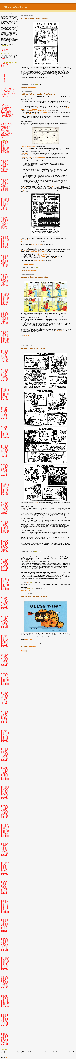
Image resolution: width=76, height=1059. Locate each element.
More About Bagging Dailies (6, 88)
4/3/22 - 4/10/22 (4, 926)
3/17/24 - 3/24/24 (4, 1023)
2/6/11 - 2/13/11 (4, 401)
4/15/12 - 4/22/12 (4, 458)
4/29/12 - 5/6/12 (4, 460)
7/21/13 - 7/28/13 (4, 518)
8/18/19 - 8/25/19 (4, 820)
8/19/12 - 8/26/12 (4, 473)
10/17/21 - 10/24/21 (5, 903)
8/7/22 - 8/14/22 (4, 943)
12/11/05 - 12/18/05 (5, 151)
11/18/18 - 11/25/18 (5, 783)
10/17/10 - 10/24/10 (5, 385)
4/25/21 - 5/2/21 (4, 879)
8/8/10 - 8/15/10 (4, 377)
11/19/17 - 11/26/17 (5, 733)
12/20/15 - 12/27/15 (5, 638)
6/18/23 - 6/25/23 (4, 986)
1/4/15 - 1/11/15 (4, 591)
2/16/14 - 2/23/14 (4, 547)
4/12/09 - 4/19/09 (4, 313)
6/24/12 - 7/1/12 (4, 467)
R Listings (3, 82)
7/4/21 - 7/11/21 (4, 889)
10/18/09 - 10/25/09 (5, 339)
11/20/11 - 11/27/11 (5, 438)
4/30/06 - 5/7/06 (4, 170)
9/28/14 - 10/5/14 (4, 577)
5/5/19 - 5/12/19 (4, 805)
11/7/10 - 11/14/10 (4, 388)
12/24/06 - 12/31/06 (5, 200)
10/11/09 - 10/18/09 (5, 338)
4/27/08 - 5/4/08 (4, 266)
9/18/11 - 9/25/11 (4, 429)
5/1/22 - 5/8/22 (4, 930)
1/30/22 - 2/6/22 (4, 917)
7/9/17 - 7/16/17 (4, 715)
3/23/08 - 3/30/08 (4, 261)
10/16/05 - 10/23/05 (5, 143)
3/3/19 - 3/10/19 (4, 797)
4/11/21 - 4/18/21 (4, 878)
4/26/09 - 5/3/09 (4, 315)
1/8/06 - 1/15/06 (4, 155)
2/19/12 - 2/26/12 (4, 450)
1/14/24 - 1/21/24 (4, 1014)
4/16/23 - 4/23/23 (4, 977)
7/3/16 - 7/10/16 (4, 665)
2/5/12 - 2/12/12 (4, 448)
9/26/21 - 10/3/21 (4, 900)
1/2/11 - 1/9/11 (4, 396)
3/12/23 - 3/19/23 (4, 973)
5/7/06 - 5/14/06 (4, 171)
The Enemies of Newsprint (6, 85)
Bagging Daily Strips (5, 87)
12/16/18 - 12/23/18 (5, 786)
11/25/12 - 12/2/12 (4, 486)
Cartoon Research (25, 239)
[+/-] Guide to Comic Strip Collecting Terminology (8, 94)
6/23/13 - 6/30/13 (4, 515)
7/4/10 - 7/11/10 (4, 372)
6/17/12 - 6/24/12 (4, 466)
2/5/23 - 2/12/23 (4, 968)
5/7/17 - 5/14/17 (4, 707)
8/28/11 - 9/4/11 (4, 426)
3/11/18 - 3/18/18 (4, 748)
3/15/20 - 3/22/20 (4, 847)
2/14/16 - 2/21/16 (4, 646)
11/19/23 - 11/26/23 (5, 1007)
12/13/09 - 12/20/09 (5, 346)
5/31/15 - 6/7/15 (4, 611)
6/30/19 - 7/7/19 (4, 813)
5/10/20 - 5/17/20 (4, 851)
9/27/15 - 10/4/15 (4, 627)
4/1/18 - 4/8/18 (4, 751)
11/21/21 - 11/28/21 (5, 908)
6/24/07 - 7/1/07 (4, 225)
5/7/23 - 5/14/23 (4, 980)
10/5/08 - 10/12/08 (4, 288)
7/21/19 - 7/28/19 (4, 816)
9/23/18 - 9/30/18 (4, 775)
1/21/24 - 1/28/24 (4, 1015)
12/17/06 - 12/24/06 (5, 199)
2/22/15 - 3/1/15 (4, 597)
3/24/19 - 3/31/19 (4, 800)
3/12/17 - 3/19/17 (4, 699)
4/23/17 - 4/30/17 (4, 705)
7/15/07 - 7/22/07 (4, 228)
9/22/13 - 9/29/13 (4, 527)
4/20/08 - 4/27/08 (4, 265)
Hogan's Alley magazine (5, 102)
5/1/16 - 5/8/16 (4, 656)
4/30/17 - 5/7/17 (4, 706)
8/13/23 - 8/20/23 (4, 993)
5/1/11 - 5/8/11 (4, 410)
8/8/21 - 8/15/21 (4, 894)
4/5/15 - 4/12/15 (4, 603)
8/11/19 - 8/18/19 (4, 819)
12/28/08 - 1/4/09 (4, 299)
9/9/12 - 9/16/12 (4, 476)
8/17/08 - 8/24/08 (4, 281)
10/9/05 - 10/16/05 (4, 142)
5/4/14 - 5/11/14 (4, 557)
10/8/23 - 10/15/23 (4, 1001)
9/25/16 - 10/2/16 (4, 676)
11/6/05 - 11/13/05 (4, 146)
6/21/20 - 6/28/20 (4, 857)
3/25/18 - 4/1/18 (4, 750)
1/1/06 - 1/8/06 (4, 154)
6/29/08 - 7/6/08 (4, 274)
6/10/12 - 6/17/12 (4, 465)
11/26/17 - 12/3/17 (4, 734)
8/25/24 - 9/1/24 (4, 1045)
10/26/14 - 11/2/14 (4, 581)
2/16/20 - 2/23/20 (4, 843)
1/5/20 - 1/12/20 (4, 838)
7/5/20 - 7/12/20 (4, 859)
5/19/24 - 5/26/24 (4, 1031)
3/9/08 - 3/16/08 (4, 259)
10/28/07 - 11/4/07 (4, 241)
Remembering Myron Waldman (37, 251)
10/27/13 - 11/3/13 (4, 532)
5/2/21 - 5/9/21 (4, 880)
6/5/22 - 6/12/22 (4, 935)
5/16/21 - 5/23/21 (4, 882)
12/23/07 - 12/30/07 (5, 249)
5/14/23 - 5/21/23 (4, 981)
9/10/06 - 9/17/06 (4, 186)
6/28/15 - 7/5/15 (4, 614)
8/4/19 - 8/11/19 (4, 818)
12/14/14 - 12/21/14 (5, 588)
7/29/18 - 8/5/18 (4, 767)
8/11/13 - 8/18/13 (4, 521)
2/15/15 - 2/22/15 (4, 596)
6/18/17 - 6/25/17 (4, 712)
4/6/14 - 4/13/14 (4, 554)
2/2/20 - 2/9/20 (4, 841)
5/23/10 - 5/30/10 (4, 366)
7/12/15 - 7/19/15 (4, 616)
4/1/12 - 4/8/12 (4, 456)
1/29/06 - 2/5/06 (4, 157)
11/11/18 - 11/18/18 (5, 782)
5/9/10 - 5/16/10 (4, 365)
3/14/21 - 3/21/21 (4, 874)
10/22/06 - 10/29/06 (5, 192)
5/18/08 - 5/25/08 (4, 269)
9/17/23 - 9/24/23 (4, 998)
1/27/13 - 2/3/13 (4, 495)
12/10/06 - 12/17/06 (5, 198)
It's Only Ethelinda (60, 330)
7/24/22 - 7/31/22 (4, 941)
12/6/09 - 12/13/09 (4, 345)
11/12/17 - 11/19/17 (5, 732)
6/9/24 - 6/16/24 (4, 1034)
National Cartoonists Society (6, 116)
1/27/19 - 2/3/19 (4, 792)
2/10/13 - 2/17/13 (4, 497)
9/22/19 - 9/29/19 (4, 823)
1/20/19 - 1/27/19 (4, 791)
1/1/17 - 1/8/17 (4, 689)
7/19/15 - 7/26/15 (4, 617)
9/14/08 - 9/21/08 (4, 285)
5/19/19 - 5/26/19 (4, 807)
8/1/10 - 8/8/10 (4, 376)
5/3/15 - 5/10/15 (4, 607)
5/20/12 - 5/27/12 (4, 462)
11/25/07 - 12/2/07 (4, 245)
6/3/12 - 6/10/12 (4, 464)
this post (3, 58)
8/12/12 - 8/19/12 (4, 472)
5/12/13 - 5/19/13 (4, 509)
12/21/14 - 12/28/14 (5, 589)
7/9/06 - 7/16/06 (4, 177)
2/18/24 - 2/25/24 (4, 1019)
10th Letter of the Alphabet (6, 111)
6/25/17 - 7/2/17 (4, 713)
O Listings (3, 79)
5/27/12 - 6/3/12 (4, 463)
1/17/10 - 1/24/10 (4, 350)
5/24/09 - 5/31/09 (4, 319)
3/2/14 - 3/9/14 (4, 549)
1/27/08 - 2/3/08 (4, 253)
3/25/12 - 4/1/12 (4, 455)
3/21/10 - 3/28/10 (4, 359)
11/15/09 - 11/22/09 (5, 342)
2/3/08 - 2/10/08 (4, 254)
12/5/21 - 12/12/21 (4, 910)
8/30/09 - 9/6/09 (4, 332)
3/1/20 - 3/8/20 (4, 845)
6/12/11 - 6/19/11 (4, 416)
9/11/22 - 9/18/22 (4, 948)
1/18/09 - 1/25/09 (4, 302)
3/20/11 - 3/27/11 (4, 406)
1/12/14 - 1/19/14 (4, 542)
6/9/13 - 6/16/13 (4, 513)
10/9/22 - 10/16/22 (4, 952)
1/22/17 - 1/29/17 (4, 692)
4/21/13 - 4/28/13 (4, 506)
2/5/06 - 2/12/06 (4, 158)
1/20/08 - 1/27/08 (4, 252)
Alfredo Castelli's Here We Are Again (8, 114)
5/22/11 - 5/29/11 (4, 413)
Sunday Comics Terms (5, 96)
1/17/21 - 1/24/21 (4, 866)
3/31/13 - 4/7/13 (4, 503)
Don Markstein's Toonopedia (6, 133)
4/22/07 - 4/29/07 (4, 216)
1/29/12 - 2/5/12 (4, 447)
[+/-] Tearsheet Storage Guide (7, 84)
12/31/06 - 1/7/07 (4, 201)
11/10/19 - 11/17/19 (5, 830)
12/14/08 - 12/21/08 (5, 297)
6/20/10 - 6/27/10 (4, 370)
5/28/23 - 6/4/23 (4, 983)
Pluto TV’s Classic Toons (32, 113)
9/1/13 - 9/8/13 (4, 524)
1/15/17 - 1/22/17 (4, 691)
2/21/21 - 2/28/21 (4, 871)
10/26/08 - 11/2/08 (4, 290)
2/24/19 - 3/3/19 (4, 796)
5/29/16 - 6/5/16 (4, 660)
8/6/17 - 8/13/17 (4, 719)
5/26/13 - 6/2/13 (4, 511)
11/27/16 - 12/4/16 (4, 685)
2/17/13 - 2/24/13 (4, 498)
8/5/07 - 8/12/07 (4, 230)
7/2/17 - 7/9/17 (4, 714)
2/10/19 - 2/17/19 (4, 794)
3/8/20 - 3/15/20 (4, 846)
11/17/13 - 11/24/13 (5, 535)
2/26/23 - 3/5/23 (4, 971)
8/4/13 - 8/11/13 (4, 520)
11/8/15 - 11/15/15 (4, 632)
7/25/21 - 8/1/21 (4, 892)
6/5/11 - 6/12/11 (4, 415)
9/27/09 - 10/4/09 (4, 336)
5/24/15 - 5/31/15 (4, 610)
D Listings (3, 67)
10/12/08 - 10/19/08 (5, 289)
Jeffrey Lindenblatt (5, 47)
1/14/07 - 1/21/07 (4, 203)
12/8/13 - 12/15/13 (4, 537)
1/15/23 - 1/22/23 (4, 965)
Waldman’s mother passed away (28, 242)
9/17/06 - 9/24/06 (4, 187)
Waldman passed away (36, 244)
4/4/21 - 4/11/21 (4, 877)
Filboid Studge (4, 129)
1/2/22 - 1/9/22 (4, 914)
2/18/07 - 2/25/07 (4, 208)
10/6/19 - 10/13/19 (4, 825)
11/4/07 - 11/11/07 (4, 242)
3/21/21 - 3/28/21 (4, 875)
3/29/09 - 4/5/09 (4, 311)
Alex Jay (3, 48)
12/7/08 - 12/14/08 (4, 296)
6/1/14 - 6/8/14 (4, 561)
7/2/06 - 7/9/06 (4, 176)
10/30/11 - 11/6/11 (4, 435)
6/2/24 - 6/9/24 (4, 1033)
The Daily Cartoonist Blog (6, 112)
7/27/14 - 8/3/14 (4, 569)
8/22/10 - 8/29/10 (4, 379)
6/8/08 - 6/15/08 (4, 271)
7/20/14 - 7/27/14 (4, 568)
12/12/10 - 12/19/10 (5, 393)
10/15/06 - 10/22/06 (5, 191)
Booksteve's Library (5, 135)
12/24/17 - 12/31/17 (5, 738)
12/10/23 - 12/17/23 (5, 1010)
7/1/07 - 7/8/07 (4, 226)
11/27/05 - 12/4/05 (4, 149)
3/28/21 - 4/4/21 (4, 876)
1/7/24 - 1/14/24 (4, 1013)
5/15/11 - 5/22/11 (4, 412)
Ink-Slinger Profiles (28, 264)
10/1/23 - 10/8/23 (4, 1000)
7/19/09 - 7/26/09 (4, 327)
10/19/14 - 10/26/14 (5, 580)
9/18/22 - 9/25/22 (4, 949)
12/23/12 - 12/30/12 (5, 490)
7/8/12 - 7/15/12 (4, 469)
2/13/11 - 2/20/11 (4, 402)
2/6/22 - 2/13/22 (4, 918)
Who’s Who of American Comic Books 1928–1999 (33, 157)
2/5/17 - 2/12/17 (4, 694)
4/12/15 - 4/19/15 (4, 604)
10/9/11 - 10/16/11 (4, 432)
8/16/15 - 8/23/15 (4, 621)
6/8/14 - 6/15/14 (4, 562)
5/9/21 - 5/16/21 (4, 881)
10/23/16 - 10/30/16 (5, 680)
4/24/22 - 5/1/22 (4, 929)
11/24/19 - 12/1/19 (4, 832)
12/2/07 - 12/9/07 (4, 246)
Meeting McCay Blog (5, 130)
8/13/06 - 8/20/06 (4, 182)
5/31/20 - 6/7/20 (4, 854)
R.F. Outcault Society (5, 131)
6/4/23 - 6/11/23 (4, 984)
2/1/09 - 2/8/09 (4, 304)
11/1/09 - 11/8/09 (4, 340)
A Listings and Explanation (6, 64)
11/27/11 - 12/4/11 (4, 439)
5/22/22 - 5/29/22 (4, 933)
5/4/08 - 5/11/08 (4, 267)
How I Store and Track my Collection (8, 91)
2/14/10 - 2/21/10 (4, 354)
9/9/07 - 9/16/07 (4, 234)
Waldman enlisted (25, 153)
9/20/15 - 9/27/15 (4, 626)
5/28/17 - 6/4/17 (4, 709)
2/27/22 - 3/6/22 (4, 921)
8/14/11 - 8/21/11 (4, 424)
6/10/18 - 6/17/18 (4, 761)
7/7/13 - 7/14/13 (4, 517)
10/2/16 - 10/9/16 (4, 677)
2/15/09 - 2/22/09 (4, 306)
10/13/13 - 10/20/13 (5, 530)
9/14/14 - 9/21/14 (4, 575)
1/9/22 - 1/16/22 (4, 915)
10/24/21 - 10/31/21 (5, 904)
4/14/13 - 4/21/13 (4, 505)
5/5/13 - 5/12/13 (4, 508)
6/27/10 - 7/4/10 (4, 371)
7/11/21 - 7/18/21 (4, 890)
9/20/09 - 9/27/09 (4, 335)
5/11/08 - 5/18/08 (4, 268)
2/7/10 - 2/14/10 (4, 353)
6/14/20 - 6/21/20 (4, 856)
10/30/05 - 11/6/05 (4, 145)
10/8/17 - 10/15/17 (4, 727)
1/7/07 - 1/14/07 (4, 202)
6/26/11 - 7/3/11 (4, 418)
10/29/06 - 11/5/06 (4, 193)
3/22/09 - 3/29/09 (4, 310)
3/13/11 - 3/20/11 (4, 405)
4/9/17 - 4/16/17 (4, 703)
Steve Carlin (23, 187)
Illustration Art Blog (4, 128)
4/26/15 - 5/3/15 (4, 606)
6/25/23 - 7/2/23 (4, 987)
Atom (7, 1057)
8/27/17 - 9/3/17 (4, 722)
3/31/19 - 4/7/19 (4, 801)
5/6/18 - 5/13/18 (4, 756)
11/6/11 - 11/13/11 (4, 436)
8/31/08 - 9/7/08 (4, 283)
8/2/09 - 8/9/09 (4, 328)
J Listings (3, 74)
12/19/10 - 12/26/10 (5, 394)
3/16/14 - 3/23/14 (4, 551)
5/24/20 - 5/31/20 (4, 853)
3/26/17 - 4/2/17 (4, 701)
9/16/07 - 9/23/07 (4, 235)
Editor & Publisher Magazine (6, 107)
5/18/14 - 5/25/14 (4, 559)
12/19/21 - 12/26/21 (5, 912)
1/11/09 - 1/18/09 (4, 301)
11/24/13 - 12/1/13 (4, 536)
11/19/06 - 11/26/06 (5, 195)
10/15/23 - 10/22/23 (5, 1002)
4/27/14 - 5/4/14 (4, 556)
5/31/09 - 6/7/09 (4, 320)
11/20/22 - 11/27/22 (5, 957)
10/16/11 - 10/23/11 (5, 433)
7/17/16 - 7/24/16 (4, 667)
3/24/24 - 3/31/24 (4, 1024)
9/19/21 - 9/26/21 (4, 899)
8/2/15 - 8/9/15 (4, 619)
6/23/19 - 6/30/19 (4, 812)
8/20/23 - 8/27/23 (4, 994)
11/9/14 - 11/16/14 (4, 583)
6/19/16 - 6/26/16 (4, 663)
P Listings (3, 80)
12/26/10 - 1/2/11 (4, 395)
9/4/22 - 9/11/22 (4, 947)
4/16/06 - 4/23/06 (4, 168)
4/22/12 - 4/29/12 (4, 459)
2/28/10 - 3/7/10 (4, 356)
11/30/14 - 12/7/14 (4, 586)
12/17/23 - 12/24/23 (5, 1011)
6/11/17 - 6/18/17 (4, 711)
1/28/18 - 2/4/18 (4, 743)
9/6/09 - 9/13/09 (4, 333)
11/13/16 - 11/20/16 (5, 683)
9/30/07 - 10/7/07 (4, 237)
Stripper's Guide (15, 7)
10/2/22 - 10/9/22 (4, 951)
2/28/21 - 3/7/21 (4, 872)
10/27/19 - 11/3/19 (4, 828)
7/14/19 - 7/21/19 (4, 815)
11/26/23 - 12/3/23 (4, 1008)
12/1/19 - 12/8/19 (4, 833)
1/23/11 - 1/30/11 (4, 399)
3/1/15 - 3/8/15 (4, 598)
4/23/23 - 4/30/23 (4, 978)
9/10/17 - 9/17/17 (4, 724)
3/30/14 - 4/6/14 (4, 553)
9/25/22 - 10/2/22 (4, 950)
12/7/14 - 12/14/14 (4, 587)
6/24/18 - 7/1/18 (4, 763)
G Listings (3, 70)
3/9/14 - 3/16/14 (4, 550)
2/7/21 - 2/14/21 (4, 869)
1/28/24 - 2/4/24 (4, 1016)
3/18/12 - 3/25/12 (4, 454)
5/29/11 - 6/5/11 (4, 414)
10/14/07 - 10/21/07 (5, 239)
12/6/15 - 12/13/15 (4, 636)
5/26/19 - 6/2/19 (4, 808)
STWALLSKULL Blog (5, 122)
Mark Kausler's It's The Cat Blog (7, 123)
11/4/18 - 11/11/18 (4, 781)
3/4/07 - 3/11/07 (4, 210)
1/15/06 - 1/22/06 (4, 156)
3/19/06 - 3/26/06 (4, 164)
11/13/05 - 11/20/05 (5, 147)
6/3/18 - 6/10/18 (4, 760)
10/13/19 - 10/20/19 (5, 826)
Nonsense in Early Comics (6, 115)
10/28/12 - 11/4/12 (4, 482)
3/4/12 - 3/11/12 (4, 452)
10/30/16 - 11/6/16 (4, 681)
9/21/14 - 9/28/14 (4, 576)
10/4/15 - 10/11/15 (4, 628)
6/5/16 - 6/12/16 (4, 661)
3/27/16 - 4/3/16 (4, 651)
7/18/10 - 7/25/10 (4, 374)
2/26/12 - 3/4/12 (4, 451)
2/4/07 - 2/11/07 (4, 206)
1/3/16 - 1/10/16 (4, 640)
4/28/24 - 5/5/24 (4, 1029)
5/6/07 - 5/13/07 (4, 218)
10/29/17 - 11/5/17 (4, 730)
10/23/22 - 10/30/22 (5, 954)
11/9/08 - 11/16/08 (4, 292)
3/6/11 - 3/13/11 (4, 404)
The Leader (23, 160)
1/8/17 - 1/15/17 (4, 690)
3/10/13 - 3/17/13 (4, 500)
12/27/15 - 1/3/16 (4, 639)
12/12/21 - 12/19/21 (5, 911)
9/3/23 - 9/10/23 (4, 996)
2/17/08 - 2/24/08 (4, 256)
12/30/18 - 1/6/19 (4, 788)
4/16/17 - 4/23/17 (4, 704)
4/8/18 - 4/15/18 (4, 752)
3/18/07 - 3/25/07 (4, 212)
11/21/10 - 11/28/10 (5, 390)
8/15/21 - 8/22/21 (4, 895)
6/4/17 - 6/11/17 (4, 710)
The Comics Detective (5, 110)
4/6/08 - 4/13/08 (4, 263)
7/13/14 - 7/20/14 (4, 567)
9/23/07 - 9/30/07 (4, 236)
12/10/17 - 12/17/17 (5, 736)
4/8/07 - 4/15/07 (4, 214)
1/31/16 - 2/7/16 (4, 644)
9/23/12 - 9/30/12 (4, 478)
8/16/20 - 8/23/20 (4, 861)
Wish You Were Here (29, 639)
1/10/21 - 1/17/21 (4, 865)
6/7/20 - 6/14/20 (4, 855)
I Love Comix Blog (4, 127)
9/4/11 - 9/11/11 (4, 427)
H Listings (3, 71)
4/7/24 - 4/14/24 (4, 1026)
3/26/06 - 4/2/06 (4, 165)
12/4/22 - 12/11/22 (4, 959)
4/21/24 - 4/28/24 (4, 1028)
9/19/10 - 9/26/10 (4, 383)
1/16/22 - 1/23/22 (4, 916)
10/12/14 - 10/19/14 (5, 579)
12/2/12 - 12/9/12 (4, 487)
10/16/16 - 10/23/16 (5, 679)
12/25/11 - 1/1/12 (4, 442)
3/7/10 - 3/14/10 (4, 357)
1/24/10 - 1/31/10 (4, 351)
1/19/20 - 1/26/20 (4, 840)
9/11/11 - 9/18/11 (4, 428)
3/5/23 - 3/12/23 (4, 972)
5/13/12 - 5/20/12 (4, 461)
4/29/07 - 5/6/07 (4, 217)
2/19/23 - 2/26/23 (4, 970)
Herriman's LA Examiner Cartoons (32, 81)
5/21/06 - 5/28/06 (4, 173)
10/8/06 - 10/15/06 (4, 190)
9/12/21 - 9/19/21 (4, 898)
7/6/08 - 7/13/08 (4, 275)
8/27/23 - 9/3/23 (4, 995)
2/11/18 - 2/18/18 (4, 745)
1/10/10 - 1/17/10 (4, 349)
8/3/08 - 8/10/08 (4, 279)
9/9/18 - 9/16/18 (4, 773)
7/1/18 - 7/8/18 (4, 764)
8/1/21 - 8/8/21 (4, 893)
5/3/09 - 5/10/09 (4, 316)
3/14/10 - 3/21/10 (4, 358)
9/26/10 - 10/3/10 (4, 384)
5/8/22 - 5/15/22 (4, 931)
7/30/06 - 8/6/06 (4, 180)
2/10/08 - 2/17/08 (4, 255)
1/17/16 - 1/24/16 (4, 642)
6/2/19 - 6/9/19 (4, 809)
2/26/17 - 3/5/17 (4, 697)
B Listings (3, 65)
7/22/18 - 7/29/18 (4, 766)
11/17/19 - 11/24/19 (5, 831)
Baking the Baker (4, 134)
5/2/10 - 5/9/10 (4, 364)
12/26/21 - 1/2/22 (4, 913)
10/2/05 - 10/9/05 (4, 141)
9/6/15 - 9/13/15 (4, 624)
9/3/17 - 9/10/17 (4, 723)
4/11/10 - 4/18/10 (4, 361)
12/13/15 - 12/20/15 (5, 637)
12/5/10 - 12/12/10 (4, 392)
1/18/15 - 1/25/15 (4, 593)
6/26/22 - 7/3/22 (4, 937)
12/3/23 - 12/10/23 (4, 1009)
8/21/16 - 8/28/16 (4, 671)
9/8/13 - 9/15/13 (4, 525)
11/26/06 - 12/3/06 (4, 196)
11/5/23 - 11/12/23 (4, 1005)
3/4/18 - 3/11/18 (4, 747)
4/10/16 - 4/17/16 (4, 653)
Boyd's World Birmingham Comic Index (8, 137)
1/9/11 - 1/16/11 (4, 397)
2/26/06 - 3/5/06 (4, 161)
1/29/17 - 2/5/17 (4, 693)
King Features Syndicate (5, 104)
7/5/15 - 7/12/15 (4, 615)
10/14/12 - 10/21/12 (5, 480)
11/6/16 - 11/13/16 (4, 682)
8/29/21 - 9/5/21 (4, 897)
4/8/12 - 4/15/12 (4, 457)
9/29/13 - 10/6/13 (4, 528)
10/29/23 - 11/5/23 (4, 1004)
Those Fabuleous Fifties (5, 126)
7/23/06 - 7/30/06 (4, 179)
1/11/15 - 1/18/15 (4, 592)
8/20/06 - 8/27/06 (4, 183)
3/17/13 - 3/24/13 (4, 501)
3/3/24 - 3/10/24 (4, 1021)
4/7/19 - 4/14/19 (4, 802)
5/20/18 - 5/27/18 (4, 758)
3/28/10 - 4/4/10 (4, 360)
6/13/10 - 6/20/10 (4, 369)
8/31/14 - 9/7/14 (4, 574)
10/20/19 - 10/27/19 (5, 827)
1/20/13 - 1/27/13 (4, 494)
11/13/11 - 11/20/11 (5, 437)
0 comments (36, 84)
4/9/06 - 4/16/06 (4, 167)
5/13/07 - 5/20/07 (4, 219)
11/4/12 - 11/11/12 (4, 483)
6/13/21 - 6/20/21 (4, 886)
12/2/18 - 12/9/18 (4, 784)
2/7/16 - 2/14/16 (4, 645)
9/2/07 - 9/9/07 (4, 233)
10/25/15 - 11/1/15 (4, 631)
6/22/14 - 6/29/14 (4, 564)
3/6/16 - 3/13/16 (4, 649)
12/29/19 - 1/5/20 (4, 837)
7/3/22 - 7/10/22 (4, 938)
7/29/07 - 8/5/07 (4, 229)
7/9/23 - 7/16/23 (4, 989)
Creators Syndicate (4, 103)
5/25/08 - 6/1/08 (4, 270)
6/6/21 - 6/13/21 (4, 885)
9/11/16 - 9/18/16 (4, 674)
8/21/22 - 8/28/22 (4, 945)
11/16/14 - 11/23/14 (5, 584)
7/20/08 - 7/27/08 (4, 277)
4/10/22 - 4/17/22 (4, 927)
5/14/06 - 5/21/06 (4, 172)
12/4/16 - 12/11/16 (4, 686)
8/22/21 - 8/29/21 (4, 896)
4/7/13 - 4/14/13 (4, 504)
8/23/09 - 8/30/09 (4, 331)
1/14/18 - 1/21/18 (4, 741)
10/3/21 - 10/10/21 (4, 901)
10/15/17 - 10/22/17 (5, 728)
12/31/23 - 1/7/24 (4, 1012)
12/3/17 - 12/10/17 (4, 735)
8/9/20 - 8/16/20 (4, 860)
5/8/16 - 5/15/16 (4, 657)
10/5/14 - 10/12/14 (4, 578)
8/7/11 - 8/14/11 (4, 423)
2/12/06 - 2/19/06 (4, 159)
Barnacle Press (4, 108)
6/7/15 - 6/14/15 (4, 612)
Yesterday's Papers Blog (5, 118)
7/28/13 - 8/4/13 (4, 519)
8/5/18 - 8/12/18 (4, 768)
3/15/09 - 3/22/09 (4, 309)
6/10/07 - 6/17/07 (4, 223)
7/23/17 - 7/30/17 (4, 717)
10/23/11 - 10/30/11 (5, 434)
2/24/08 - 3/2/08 (4, 257)
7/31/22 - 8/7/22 (4, 942)
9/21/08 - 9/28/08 (4, 286)
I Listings (3, 72)
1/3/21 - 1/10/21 (4, 864)
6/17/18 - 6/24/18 (4, 762)
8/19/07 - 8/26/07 (4, 232)
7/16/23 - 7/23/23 (4, 990)
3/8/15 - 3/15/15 (4, 599)
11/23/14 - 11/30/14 (5, 585)
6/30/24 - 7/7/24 (4, 1037)
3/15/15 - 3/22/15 (4, 600)
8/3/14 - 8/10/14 (4, 570)
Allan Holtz (31, 582)
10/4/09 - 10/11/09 (4, 337)
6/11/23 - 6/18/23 (4, 985)
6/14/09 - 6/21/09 (4, 322)
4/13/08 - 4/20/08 (4, 264)
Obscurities (27, 335)
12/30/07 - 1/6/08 (4, 250)
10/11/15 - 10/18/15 (5, 629)
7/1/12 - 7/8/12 (4, 468)
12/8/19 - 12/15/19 (4, 834)
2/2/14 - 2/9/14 (4, 545)
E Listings (3, 68)
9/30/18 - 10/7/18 (4, 776)
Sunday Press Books (5, 121)
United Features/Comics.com (6, 105)
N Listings (3, 78)
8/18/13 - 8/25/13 (4, 522)
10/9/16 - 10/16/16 (4, 678)
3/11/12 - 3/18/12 (4, 453)
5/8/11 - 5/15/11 (4, 411)
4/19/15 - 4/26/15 (4, 605)
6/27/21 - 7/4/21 (4, 888)
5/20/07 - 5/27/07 (4, 220)
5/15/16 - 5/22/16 (4, 658)
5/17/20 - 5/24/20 (4, 852)
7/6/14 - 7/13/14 (4, 566)
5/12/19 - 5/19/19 (4, 806)
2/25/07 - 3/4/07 (4, 209)
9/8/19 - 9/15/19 (4, 822)
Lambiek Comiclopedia (5, 132)
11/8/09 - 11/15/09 (4, 341)
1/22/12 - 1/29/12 (4, 446)
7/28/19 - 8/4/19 (4, 817)
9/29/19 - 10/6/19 (4, 824)
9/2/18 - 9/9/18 (4, 772)
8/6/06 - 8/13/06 (4, 181)
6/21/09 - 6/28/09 (4, 323)
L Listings (3, 76)
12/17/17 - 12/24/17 (5, 737)
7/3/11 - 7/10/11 (4, 419)
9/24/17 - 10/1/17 (4, 726)
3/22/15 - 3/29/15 (4, 601)
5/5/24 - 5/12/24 (4, 1030)
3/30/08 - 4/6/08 (4, 262)
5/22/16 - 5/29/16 (4, 659)
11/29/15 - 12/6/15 (4, 635)
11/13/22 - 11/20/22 (5, 956)
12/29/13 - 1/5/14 (4, 540)
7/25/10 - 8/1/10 (4, 375)
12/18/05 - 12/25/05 (5, 152)
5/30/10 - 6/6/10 (4, 367)
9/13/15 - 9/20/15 (4, 625)
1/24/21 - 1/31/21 (4, 867)
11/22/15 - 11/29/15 (5, 634)
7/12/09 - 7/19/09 (4, 326)
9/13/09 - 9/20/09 (4, 334)
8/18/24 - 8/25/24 (4, 1044)
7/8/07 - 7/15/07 (4, 227)
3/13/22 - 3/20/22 (4, 923)
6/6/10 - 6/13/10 (4, 368)
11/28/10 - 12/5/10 (4, 391)
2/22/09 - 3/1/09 (4, 307)
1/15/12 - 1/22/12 (4, 445)
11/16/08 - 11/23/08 (5, 293)
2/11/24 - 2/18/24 (4, 1018)
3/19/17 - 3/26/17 (4, 700)
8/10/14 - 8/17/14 (4, 571)
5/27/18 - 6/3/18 (4, 759)
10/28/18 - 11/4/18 (4, 780)
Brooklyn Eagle (27, 148)
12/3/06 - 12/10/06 (4, 197)
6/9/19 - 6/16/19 (4, 810)
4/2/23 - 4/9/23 (4, 975)
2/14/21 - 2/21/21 (4, 870)
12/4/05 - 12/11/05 (4, 150)
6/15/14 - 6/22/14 (4, 563)
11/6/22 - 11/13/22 (4, 955)
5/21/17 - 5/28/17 (4, 708)
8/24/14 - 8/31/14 (4, 573)
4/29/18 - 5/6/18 (4, 755)
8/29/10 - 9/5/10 (4, 380)
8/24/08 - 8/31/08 (4, 282)
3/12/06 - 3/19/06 (4, 163)
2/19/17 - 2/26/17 (4, 696)
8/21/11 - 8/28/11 (4, 425)
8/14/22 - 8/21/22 (4, 944)
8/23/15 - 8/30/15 (4, 622)
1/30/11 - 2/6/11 (4, 400)
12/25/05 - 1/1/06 (4, 153)
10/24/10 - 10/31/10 (5, 386)
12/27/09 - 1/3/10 (4, 347)
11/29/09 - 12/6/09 (4, 344)
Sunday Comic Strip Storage (6, 90)
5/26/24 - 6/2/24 (4, 1032)
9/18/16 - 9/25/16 (4, 675)
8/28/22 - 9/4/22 (4, 946)
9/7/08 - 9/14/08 (4, 284)
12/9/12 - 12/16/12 (4, 488)
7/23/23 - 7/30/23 (4, 991)
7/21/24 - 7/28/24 (4, 1040)
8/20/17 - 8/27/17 (4, 721)
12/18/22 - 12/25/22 (5, 961)
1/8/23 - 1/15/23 (4, 964)
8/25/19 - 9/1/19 (4, 821)
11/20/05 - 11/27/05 (5, 148)
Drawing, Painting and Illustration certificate (39, 110)
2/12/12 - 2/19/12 (4, 449)
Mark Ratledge (4, 49)
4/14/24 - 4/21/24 (4, 1027)
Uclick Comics (4, 106)
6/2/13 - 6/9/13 (4, 512)
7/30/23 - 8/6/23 (4, 992)
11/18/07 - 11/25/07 (5, 244)
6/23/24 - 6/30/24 (4, 1036)
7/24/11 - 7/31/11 (4, 422)
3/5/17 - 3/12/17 (4, 698)
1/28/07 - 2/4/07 (4, 205)
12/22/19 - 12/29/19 (5, 836)
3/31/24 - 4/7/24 (4, 1025)
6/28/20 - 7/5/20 (4, 858)
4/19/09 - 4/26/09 (4, 314)
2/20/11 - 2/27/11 (4, 403)
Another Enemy (4, 86)
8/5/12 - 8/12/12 (4, 471)
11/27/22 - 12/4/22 (4, 958)
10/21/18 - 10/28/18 (5, 779)
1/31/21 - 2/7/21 (4, 868)
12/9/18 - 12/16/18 (4, 785)
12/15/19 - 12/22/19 (5, 835)
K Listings (3, 75)
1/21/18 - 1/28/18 (4, 742)
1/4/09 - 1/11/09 (4, 300)
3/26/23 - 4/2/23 (4, 974)
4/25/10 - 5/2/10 (4, 363)
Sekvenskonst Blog (4, 119)
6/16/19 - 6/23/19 (4, 811)
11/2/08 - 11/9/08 (4, 291)
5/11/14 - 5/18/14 (4, 558)
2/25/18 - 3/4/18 (4, 746)
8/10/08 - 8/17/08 (4, 280)
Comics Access (4, 109)
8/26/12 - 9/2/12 (4, 474)
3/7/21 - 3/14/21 (4, 873)
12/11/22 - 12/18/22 (5, 960)
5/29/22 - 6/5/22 (4, 934)
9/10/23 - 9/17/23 (4, 997)
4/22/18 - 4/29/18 (4, 754)
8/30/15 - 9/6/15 (4, 623)
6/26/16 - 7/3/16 (4, 664)
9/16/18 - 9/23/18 (4, 774)
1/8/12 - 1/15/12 (4, 444)
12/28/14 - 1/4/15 (4, 590)
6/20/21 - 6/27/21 (4, 887)
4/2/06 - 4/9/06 (4, 166)
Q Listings (3, 81)
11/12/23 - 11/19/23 (5, 1006)
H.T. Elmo (35, 502)
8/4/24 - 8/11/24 (4, 1042)
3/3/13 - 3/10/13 (4, 499)
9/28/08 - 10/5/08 (4, 287)
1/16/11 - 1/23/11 (4, 398)
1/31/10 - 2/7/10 (4, 352)
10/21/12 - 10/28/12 (5, 481)
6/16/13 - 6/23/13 (4, 514)
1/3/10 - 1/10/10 (4, 348)
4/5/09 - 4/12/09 (4, 312)
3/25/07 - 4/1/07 (4, 213)
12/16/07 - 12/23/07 (5, 248)
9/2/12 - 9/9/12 (4, 475)
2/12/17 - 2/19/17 (4, 695)
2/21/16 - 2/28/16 (4, 647)
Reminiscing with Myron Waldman (40, 253)
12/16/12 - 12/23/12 (5, 489)
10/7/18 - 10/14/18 (4, 777)
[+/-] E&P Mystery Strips (6, 63)
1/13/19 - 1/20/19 (4, 790)
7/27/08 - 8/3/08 (4, 278)
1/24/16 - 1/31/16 (4, 643)
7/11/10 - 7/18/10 (4, 373)
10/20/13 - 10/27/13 (5, 531)
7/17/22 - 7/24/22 (4, 940)
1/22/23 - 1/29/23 (4, 966)
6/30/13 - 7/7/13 (4, 516)
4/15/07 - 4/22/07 (4, 215)
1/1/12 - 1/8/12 (4, 443)
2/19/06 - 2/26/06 (4, 160)
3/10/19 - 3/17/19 (4, 798)
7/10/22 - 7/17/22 (4, 939)
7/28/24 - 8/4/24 (4, 1041)
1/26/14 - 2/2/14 (4, 544)
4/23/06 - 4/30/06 (4, 169)
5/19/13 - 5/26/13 (4, 510)
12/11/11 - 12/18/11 (5, 441)
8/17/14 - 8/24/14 (4, 572)
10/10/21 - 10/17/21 (5, 902)
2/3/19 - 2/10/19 (4, 793)
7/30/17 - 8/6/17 (4, 718)
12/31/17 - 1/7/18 (4, 739)
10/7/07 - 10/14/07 (4, 238)
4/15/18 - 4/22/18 (4, 753)
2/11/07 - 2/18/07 (4, 207)
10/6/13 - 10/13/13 (4, 529)
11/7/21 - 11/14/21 (4, 906)
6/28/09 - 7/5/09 (4, 324)
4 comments (36, 551)
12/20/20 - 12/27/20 (5, 862)
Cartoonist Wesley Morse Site (6, 120)
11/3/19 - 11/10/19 (4, 829)
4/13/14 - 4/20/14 (4, 555)
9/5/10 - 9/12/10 (4, 381)
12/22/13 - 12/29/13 (5, 539)
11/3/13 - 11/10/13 (4, 533)
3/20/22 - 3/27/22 (4, 924)
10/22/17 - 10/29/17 (5, 729)
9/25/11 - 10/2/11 (4, 430)
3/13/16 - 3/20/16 (4, 650)
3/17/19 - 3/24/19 (4, 799)
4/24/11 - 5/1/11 (4, 409)
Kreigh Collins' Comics (5, 101)
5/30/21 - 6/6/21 (4, 884)
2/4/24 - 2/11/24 (4, 1017)
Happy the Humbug (54, 186)
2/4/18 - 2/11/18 (4, 744)
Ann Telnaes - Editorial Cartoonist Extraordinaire (7, 125)
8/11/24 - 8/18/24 (4, 1043)
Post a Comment (32, 87)
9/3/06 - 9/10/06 (4, 185)
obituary (42, 255)
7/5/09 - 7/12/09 (4, 325)
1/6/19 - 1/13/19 (4, 789)
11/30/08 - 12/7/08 (4, 295)
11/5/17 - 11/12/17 (4, 731)
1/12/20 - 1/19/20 (4, 839)
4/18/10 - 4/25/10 (4, 362)
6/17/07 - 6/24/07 (4, 224)
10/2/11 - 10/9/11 (4, 431)
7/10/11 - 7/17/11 (4, 420)
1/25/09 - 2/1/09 (4, 303)
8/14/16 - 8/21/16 (4, 670)
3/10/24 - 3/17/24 (4, 1022)
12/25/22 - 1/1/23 (4, 962)
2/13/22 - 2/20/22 (4, 919)
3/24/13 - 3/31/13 (4, 502)
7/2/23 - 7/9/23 (4, 988)
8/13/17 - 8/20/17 (4, 720)
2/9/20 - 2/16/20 (4, 842)
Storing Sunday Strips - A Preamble (8, 89)
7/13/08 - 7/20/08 (4, 276)
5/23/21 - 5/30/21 (4, 883)
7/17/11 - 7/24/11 (4, 421)
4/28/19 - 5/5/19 (4, 804)
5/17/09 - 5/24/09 (4, 318)
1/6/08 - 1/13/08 (4, 251)
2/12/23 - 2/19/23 (4, 969)
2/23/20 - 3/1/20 (4, 844)
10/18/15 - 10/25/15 (5, 630)
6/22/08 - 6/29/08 (4, 273)
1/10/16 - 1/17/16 (4, 641)
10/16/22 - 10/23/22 (5, 953)
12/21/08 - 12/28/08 (5, 298)
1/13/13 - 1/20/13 (4, 493)
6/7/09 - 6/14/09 (4, 321)
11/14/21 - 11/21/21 (5, 907)
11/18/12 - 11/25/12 (5, 485)
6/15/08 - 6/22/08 (4, 272)
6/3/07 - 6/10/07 (4, 222)
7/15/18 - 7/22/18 (4, 765)
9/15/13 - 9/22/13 (4, 526)
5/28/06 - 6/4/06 (4, 174)
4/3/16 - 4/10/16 (4, 652)
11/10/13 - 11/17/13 (5, 534)
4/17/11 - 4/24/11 (4, 408)
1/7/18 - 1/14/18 (4, 740)
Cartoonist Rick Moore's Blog (6, 136)
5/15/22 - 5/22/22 (4, 932)
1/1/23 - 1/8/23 (4, 963)
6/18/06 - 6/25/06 (4, 175)
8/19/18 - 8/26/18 (4, 770)
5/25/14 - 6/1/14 (4, 560)
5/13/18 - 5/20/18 (4, 757)
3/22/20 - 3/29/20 (4, 848)
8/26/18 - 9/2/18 (4, 771)
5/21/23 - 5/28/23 (4, 982)
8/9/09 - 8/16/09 (4, 329)
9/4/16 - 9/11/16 (4, 673)
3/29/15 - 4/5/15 (4, 602)
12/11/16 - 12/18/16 (5, 687)
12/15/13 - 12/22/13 (5, 538)
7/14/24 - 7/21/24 (4, 1039)
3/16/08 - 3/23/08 (4, 260)
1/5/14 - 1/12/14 (4, 541)
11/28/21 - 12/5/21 (4, 909)
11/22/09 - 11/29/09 (5, 343)
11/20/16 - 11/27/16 (5, 684)
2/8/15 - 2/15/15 (4, 595)
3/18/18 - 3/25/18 (4, 749)
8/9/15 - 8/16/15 (4, 620)
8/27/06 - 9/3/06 (4, 184)
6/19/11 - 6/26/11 (4, 417)
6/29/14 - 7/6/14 (4, 565)
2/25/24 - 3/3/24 (4, 1020)
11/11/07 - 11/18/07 (5, 243)
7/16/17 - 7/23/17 (4, 716)
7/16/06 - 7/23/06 (4, 178)
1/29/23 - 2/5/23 (4, 967)
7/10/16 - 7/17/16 (4, 666)
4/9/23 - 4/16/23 (4, 976)
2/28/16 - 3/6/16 (4, 648)
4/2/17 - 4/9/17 (4, 702)
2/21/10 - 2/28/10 (4, 355)
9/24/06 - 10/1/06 (4, 188)
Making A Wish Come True (43, 254)
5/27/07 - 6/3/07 (4, 221)
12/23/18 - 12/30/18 (5, 787)
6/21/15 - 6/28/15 (4, 613)
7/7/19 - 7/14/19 (4, 814)
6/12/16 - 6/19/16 (4, 662)
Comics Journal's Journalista (6, 113)
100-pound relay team (36, 107)
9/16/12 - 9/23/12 (4, 477)
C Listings (3, 66)
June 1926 (34, 109)
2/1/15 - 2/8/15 (4, 594)
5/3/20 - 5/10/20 (4, 850)
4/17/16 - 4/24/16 (4, 654)
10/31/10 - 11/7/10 (4, 387)
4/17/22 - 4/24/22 (4, 928)
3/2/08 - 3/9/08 (4, 258)
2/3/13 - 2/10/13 (4, 496)
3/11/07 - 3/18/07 (4, 211)
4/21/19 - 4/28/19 (4, 803)
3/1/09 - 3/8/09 (4, 308)
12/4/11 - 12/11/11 (4, 440)
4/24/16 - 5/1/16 (4, 655)
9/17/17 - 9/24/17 (4, 725)
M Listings (3, 77)
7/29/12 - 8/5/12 (4, 470)
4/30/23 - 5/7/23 (4, 979)
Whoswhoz (31, 589)
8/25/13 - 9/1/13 (4, 523)
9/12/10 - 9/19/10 (4, 382)
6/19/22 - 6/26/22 (4, 936)
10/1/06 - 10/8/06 (4, 189)
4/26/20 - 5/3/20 (4, 849)
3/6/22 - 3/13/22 (4, 922)
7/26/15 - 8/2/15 (4, 618)
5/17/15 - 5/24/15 (4, 609)
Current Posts (4, 1046)
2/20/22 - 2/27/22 (4, 920)
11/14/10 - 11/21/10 (5, 389)
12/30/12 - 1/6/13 (4, 491)
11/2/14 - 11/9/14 (4, 582)
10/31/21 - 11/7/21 (4, 905)
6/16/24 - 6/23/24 (4, 1035)
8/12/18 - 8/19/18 (4, 769)
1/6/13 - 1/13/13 (4, 492)
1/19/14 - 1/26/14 (4, 543)
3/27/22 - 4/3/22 (4, 925)
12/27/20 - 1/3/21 (4, 863)
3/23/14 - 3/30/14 (4, 552)
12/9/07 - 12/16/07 (4, 247)
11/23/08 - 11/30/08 (5, 294)
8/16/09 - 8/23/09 (4, 330)
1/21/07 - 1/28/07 (4, 204)
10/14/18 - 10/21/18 (5, 778)
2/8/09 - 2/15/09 (4, 305)
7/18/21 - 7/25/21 (4, 891)
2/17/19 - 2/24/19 (4, 795)
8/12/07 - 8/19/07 (4, 231)
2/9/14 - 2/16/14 (4, 546)
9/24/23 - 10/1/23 (4, 999)
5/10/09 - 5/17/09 (4, 317)
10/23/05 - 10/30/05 (5, 144)
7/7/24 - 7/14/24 (4, 1038)
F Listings (3, 69)
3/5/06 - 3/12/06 (4, 162)
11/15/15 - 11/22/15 (5, 633)
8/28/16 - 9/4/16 (4, 672)
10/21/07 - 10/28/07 (5, 240)
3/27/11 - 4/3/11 (4, 407)
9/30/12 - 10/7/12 (4, 479)
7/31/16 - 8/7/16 (4, 669)
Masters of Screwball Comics (6, 117)
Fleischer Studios (44, 112)
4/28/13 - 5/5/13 (4, 507)
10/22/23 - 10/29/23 (5, 1003)
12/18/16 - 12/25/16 (5, 688)
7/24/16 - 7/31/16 (4, 668)
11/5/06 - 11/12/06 (4, 194)
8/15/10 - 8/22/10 (4, 378)
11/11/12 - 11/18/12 (5, 484)
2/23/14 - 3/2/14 (4, 548)
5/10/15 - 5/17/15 (4, 608)
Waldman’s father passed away (28, 146)
